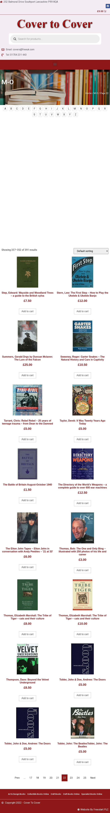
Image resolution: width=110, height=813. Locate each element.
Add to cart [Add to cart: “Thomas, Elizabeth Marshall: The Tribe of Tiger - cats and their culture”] (27, 634)
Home (89, 93)
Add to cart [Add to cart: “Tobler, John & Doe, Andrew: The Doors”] (82, 695)
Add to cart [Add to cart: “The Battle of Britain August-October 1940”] (27, 500)
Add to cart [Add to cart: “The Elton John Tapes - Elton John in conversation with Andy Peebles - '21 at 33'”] (27, 567)
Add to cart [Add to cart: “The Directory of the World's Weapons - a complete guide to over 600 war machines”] (82, 503)
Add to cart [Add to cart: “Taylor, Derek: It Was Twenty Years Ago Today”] (82, 439)
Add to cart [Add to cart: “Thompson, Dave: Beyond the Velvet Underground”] (27, 698)
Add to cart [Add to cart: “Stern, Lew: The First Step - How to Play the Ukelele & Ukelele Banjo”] (82, 311)
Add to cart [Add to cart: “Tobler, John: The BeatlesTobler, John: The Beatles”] (82, 762)
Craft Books (56, 794)
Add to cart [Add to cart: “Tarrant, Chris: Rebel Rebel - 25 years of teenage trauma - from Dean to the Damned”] (27, 439)
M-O (96, 93)
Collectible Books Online (38, 794)
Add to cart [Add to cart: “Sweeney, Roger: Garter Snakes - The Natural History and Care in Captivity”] (82, 375)
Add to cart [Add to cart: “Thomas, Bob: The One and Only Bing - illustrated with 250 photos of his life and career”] (82, 570)
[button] (55, 63)
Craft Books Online (71, 794)
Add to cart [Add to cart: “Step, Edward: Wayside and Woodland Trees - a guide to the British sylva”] (27, 311)
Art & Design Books (16, 794)
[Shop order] (91, 251)
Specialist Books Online (91, 794)
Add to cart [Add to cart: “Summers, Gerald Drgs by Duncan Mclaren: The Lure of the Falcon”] (27, 375)
